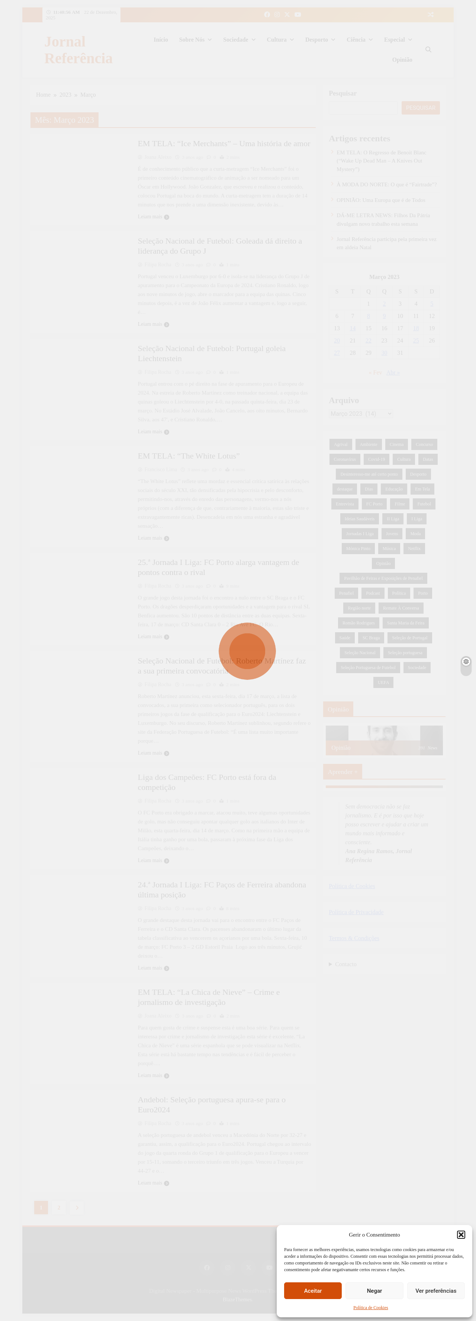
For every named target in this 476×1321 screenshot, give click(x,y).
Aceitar (313, 1291)
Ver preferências (435, 1291)
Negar (374, 1291)
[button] (461, 1234)
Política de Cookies (370, 1307)
